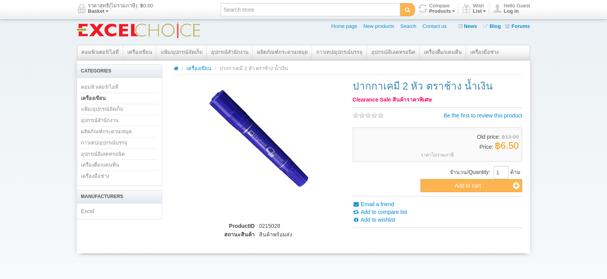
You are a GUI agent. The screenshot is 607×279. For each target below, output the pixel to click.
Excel (87, 211)
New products (379, 26)
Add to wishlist (374, 220)
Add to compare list (380, 212)
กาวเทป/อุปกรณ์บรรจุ (339, 52)
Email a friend (373, 204)
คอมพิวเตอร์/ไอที (100, 52)
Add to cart (487, 185)
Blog (492, 26)
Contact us (434, 26)
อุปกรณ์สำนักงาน (230, 52)
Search (408, 26)
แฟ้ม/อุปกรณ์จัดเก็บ (182, 52)
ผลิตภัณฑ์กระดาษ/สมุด (282, 52)
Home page (344, 26)
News (467, 26)
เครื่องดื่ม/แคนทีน (443, 52)
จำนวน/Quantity (469, 172)
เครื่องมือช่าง (484, 52)
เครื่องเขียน (139, 52)
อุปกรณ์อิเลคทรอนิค (393, 52)
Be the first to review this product (483, 115)
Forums (517, 26)
